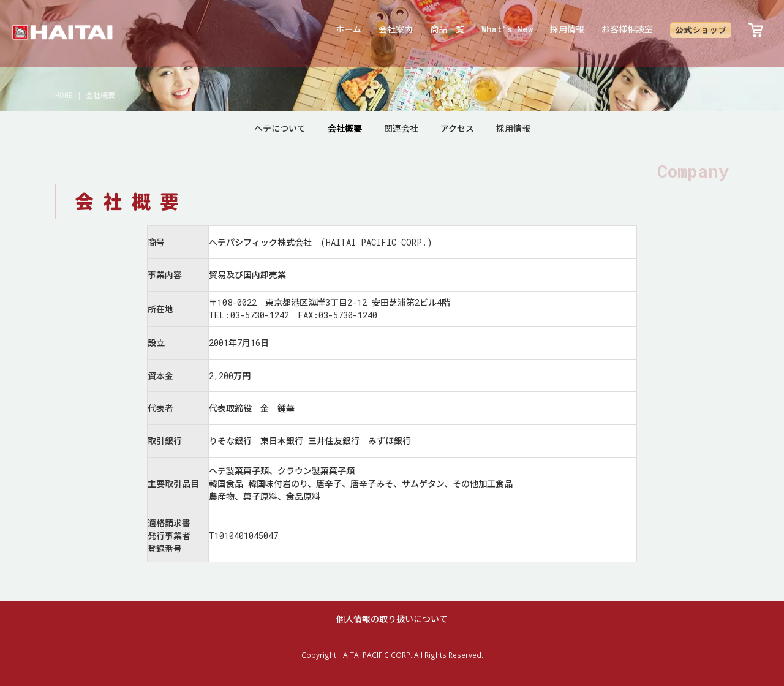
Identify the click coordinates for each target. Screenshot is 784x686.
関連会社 (401, 128)
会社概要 (345, 128)
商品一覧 (447, 29)
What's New (507, 29)
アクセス (457, 128)
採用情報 (567, 29)
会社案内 (396, 29)
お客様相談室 (627, 29)
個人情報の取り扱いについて (392, 619)
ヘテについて (280, 128)
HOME (64, 95)
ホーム (348, 29)
